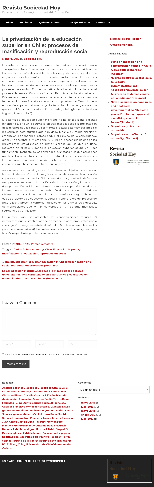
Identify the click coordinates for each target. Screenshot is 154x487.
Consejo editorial (121, 44)
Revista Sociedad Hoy (31, 7)
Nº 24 (26, 243)
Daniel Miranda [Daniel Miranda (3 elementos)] (56, 395)
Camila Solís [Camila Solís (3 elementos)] (60, 387)
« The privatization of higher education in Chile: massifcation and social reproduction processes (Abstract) (46, 263)
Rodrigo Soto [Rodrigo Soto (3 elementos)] (47, 440)
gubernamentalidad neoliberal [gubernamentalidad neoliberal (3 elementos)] (21, 410)
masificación (11, 253)
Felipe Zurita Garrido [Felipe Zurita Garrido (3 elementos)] (28, 403)
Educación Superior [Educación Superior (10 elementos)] (31, 399)
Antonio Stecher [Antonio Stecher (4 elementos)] (12, 387)
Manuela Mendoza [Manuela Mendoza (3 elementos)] (14, 425)
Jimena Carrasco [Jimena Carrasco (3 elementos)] (62, 418)
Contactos (103, 22)
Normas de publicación (125, 38)
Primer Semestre (42, 243)
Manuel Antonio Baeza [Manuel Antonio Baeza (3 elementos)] (40, 425)
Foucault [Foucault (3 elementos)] (47, 403)
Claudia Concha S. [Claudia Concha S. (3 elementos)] (35, 395)
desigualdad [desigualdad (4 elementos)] (10, 399)
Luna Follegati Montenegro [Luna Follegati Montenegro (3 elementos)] (45, 421)
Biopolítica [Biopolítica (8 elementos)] (44, 387)
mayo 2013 (88, 410)
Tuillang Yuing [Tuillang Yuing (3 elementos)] (16, 444)
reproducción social (53, 253)
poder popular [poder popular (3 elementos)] (62, 433)
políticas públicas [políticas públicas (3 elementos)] (13, 436)
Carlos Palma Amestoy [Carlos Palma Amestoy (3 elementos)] (16, 391)
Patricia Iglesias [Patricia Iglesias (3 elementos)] (12, 433)
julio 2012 (87, 418)
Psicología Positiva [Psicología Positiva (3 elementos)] (37, 436)
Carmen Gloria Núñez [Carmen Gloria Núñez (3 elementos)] (45, 391)
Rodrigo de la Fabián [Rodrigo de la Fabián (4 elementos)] (25, 440)
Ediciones (26, 22)
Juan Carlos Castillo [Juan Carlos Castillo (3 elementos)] (14, 421)
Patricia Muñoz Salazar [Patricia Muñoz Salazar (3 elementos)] (37, 433)
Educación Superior (66, 249)
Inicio (9, 22)
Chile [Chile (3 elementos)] (62, 391)
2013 (18, 243)
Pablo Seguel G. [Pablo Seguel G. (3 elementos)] (58, 429)
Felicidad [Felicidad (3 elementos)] (8, 403)
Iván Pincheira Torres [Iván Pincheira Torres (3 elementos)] (37, 418)
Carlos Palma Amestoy (28, 249)
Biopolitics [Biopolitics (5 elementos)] (30, 387)
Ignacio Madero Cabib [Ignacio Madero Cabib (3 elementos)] (26, 414)
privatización (29, 253)
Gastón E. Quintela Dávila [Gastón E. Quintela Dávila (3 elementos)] (54, 406)
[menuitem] (9, 22)
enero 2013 (88, 414)
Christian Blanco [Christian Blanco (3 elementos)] (12, 395)
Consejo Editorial (78, 22)
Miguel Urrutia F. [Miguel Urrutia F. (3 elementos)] (37, 429)
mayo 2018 (88, 402)
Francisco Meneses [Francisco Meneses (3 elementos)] (25, 406)
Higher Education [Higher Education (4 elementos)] (53, 410)
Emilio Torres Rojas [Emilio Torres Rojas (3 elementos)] (57, 399)
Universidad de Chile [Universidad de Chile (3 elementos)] (39, 444)
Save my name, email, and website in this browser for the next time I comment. (46, 354)
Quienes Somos (49, 22)
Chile (48, 249)
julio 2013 (87, 406)
